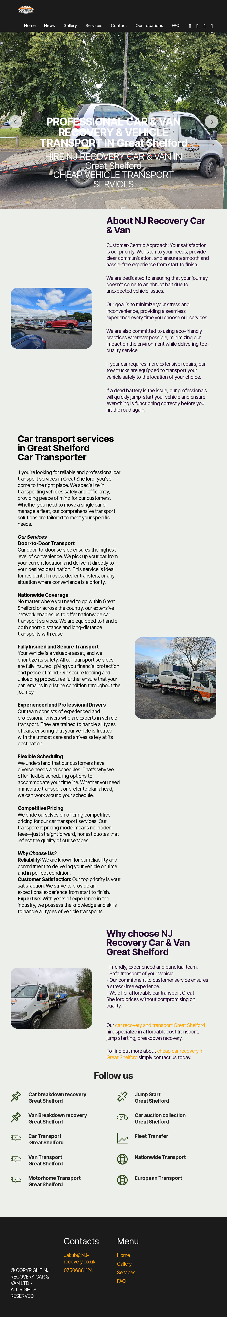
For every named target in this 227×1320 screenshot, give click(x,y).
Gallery (70, 28)
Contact (119, 28)
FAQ (176, 28)
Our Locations (149, 28)
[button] (15, 125)
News (49, 28)
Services (94, 28)
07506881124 (78, 1273)
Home (30, 28)
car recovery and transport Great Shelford (160, 1028)
